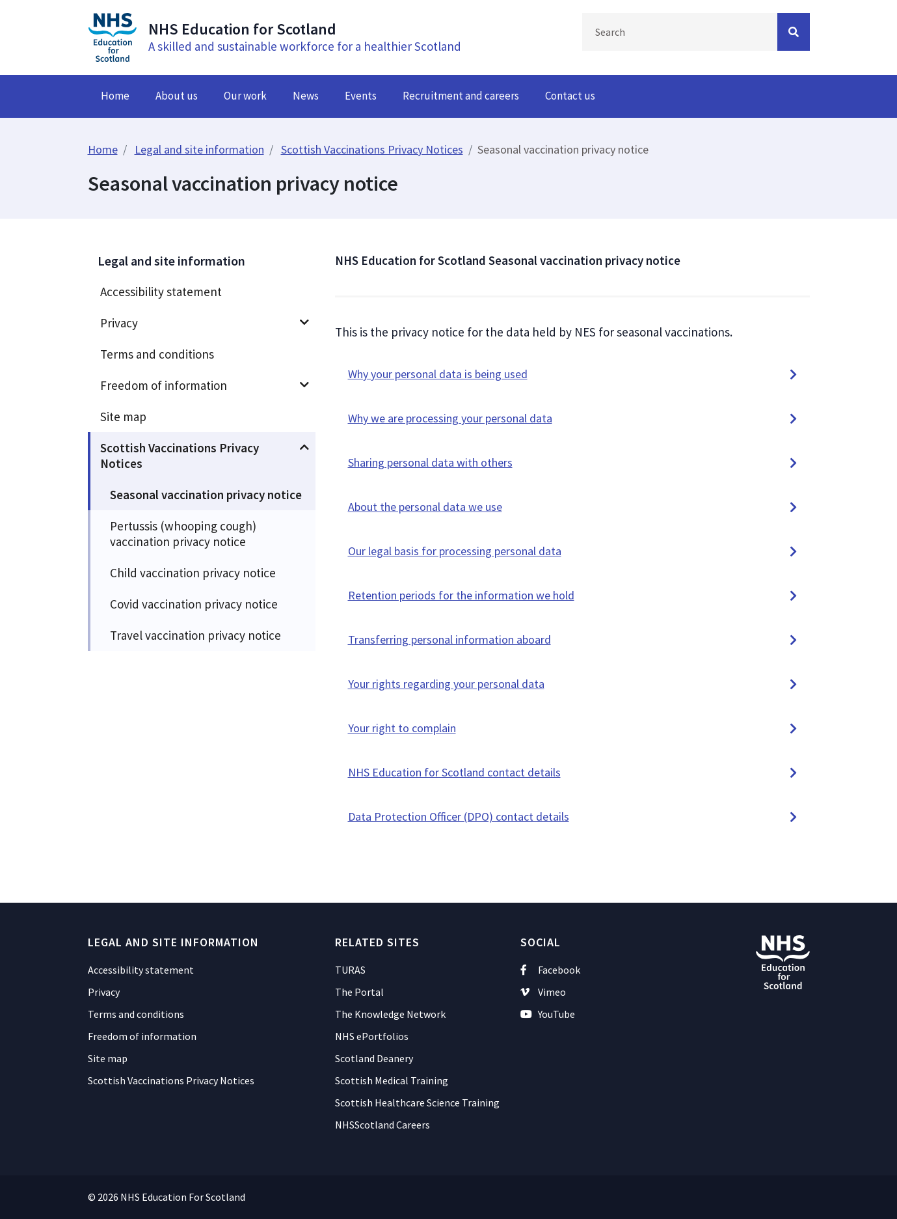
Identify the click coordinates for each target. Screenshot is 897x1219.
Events (361, 96)
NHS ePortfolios (371, 1036)
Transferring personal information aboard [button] (449, 639)
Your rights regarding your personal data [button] (446, 683)
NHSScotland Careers (382, 1124)
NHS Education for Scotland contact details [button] (454, 772)
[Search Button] (793, 32)
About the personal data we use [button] (425, 506)
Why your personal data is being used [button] (438, 373)
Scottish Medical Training (391, 1080)
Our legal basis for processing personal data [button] (454, 550)
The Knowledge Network (390, 1013)
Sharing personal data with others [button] (430, 462)
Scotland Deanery (374, 1058)
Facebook (550, 969)
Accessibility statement (161, 291)
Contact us (570, 96)
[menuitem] (201, 291)
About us (176, 96)
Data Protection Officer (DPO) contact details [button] (458, 816)
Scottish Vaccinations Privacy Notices (372, 149)
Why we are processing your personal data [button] (450, 418)
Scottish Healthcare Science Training (417, 1102)
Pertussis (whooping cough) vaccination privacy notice (183, 533)
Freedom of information (163, 385)
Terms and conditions (157, 354)
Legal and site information (199, 149)
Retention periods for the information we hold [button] (461, 595)
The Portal (359, 991)
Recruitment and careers (461, 96)
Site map (123, 416)
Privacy (119, 323)
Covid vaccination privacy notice (194, 604)
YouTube (548, 1013)
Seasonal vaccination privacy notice (206, 494)
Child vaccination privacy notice (193, 573)
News (306, 96)
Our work (245, 96)
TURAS (350, 969)
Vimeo (543, 991)
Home (115, 96)
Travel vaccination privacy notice (195, 635)
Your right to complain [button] (402, 727)
